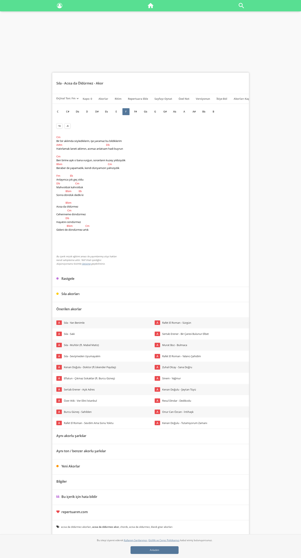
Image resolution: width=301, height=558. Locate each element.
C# (67, 111)
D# (97, 111)
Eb (106, 111)
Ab (174, 111)
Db (77, 111)
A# (194, 111)
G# (165, 111)
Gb (145, 111)
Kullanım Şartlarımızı (135, 540)
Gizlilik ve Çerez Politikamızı (164, 540)
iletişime (86, 263)
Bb (203, 111)
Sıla (59, 83)
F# (135, 111)
